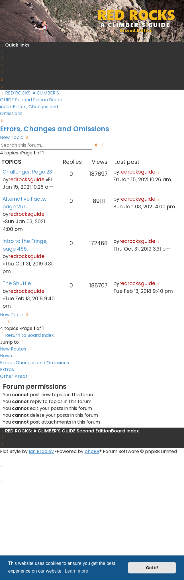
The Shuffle (17, 283)
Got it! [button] (152, 567)
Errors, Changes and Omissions (54, 129)
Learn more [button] (76, 571)
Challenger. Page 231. (28, 171)
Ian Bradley (41, 451)
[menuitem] (7, 52)
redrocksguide (26, 179)
